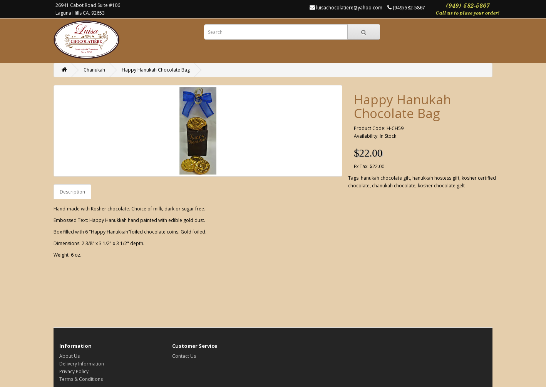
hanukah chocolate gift (385, 178)
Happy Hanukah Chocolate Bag (156, 70)
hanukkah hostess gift (435, 178)
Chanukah (94, 70)
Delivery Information (81, 363)
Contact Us (184, 356)
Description (72, 191)
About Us (69, 356)
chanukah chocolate (393, 185)
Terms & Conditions (81, 379)
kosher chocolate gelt (441, 185)
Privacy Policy (74, 371)
